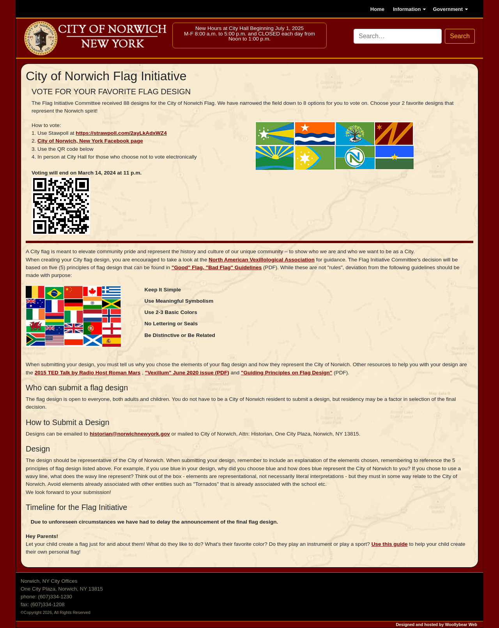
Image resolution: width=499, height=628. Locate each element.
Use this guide (390, 544)
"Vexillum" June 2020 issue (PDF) (187, 373)
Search (460, 36)
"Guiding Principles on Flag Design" (286, 373)
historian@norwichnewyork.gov (130, 434)
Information (407, 9)
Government (448, 9)
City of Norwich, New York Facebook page (90, 141)
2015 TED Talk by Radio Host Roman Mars (88, 373)
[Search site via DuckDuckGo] (398, 36)
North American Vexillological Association (262, 260)
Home (377, 9)
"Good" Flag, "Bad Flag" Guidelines (217, 267)
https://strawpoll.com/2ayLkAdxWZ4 (121, 133)
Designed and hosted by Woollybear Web (436, 624)
